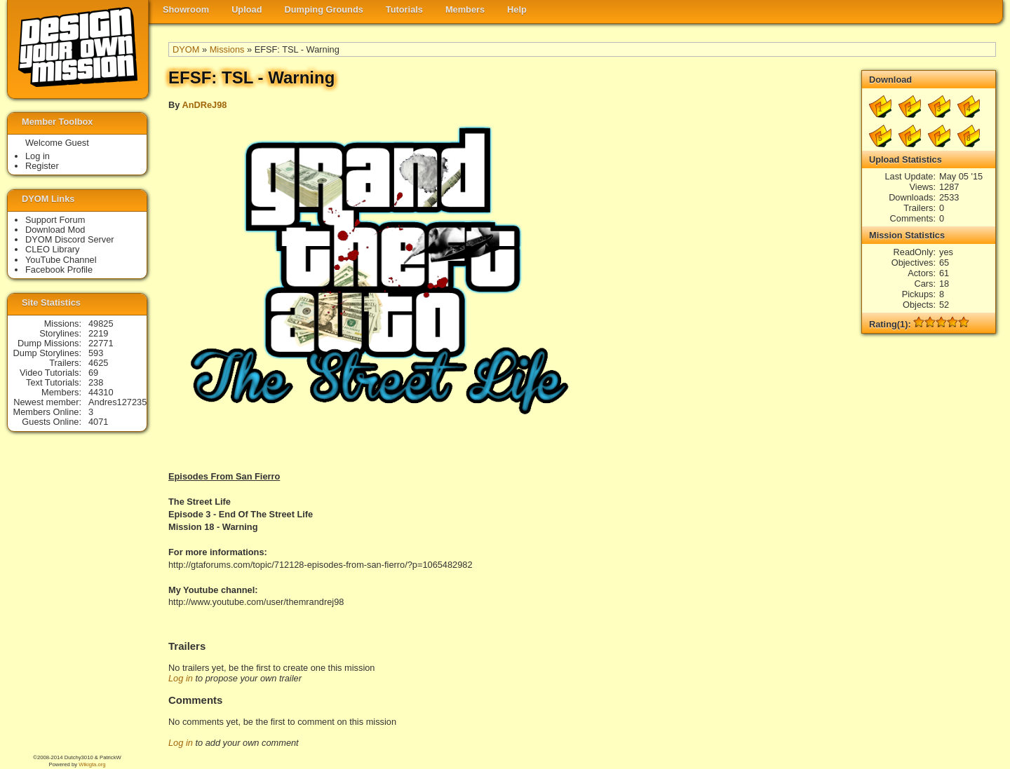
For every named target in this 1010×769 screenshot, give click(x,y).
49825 (101, 323)
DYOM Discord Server (69, 239)
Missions (227, 49)
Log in (180, 678)
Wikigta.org (92, 764)
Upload (246, 9)
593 (95, 353)
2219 (98, 333)
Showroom (186, 9)
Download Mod (55, 229)
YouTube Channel (61, 259)
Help (517, 9)
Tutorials (404, 9)
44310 (101, 392)
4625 (98, 363)
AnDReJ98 (204, 105)
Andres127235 (117, 402)
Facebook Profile (59, 269)
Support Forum (55, 220)
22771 (101, 343)
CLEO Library (52, 249)
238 (95, 382)
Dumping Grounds (324, 9)
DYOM (186, 49)
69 (93, 372)
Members (465, 9)
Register (42, 166)
